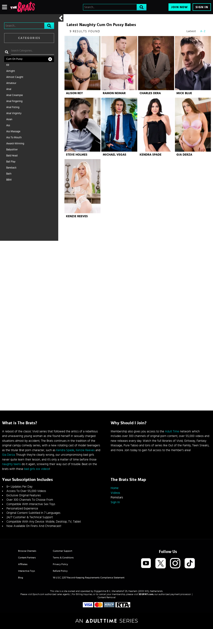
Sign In (202, 7)
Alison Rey (74, 93)
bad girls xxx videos (36, 469)
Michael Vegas (114, 154)
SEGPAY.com (146, 594)
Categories (29, 38)
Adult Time (172, 431)
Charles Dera (150, 93)
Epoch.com (39, 594)
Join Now (179, 7)
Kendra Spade (150, 154)
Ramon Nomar (114, 93)
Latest (191, 31)
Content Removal (107, 597)
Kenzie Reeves (77, 216)
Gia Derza (184, 154)
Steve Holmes (76, 154)
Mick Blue (184, 93)
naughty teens (11, 464)
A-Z (203, 31)
